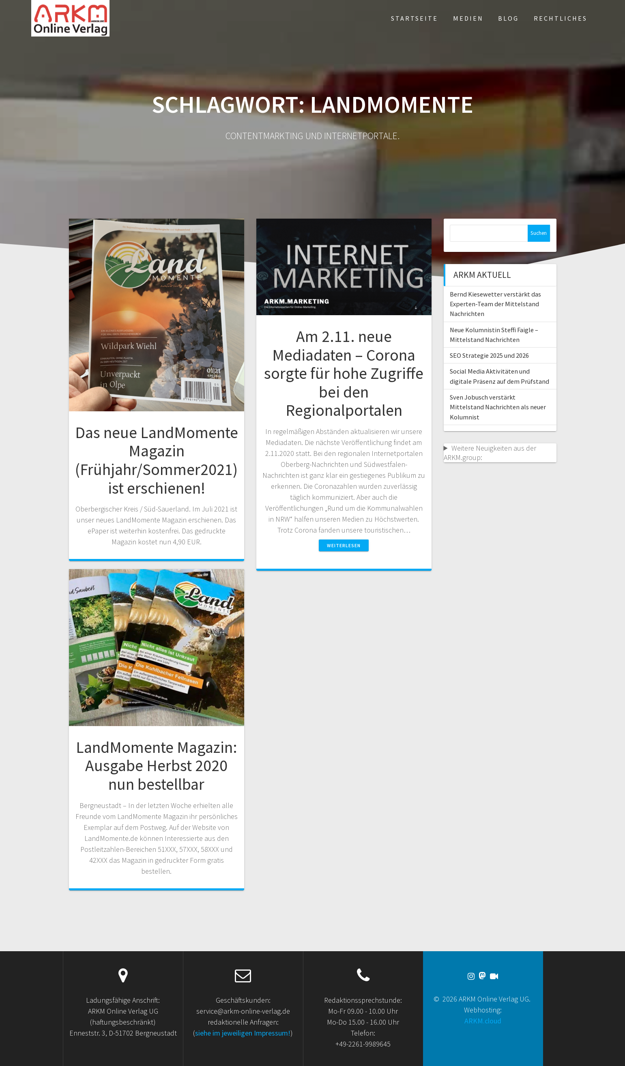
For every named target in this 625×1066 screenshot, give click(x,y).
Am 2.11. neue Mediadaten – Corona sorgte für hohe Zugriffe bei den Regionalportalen (343, 373)
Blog (508, 18)
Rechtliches (560, 18)
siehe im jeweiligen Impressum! (242, 1033)
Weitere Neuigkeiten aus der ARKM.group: (490, 452)
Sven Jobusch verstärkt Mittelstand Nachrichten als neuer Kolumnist (498, 407)
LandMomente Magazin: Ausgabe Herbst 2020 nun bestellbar (156, 765)
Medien (468, 18)
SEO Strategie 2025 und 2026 (489, 355)
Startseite (414, 18)
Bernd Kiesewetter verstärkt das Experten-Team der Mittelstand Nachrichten (495, 304)
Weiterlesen (344, 545)
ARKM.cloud (482, 1020)
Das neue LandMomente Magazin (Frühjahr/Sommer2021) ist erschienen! (156, 460)
